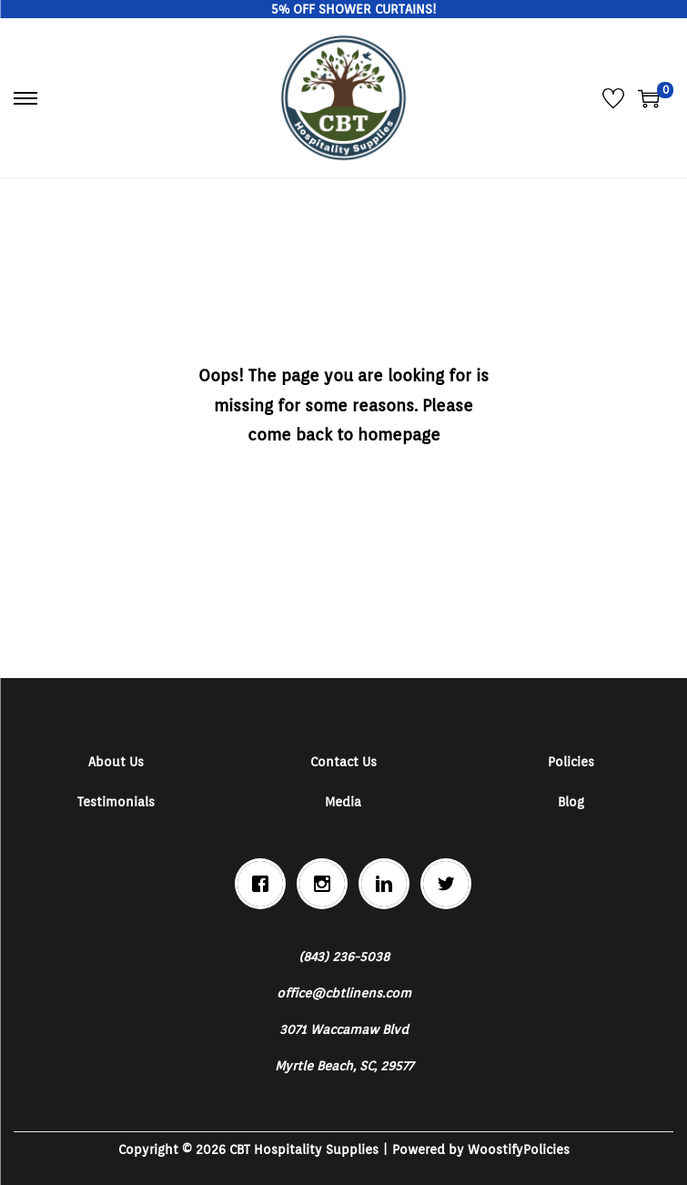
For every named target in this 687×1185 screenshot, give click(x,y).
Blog (571, 802)
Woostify (495, 1149)
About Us (116, 762)
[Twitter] (450, 883)
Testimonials (116, 802)
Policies (571, 762)
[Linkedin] (388, 883)
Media (343, 802)
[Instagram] (326, 883)
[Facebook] (264, 883)
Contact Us (343, 762)
